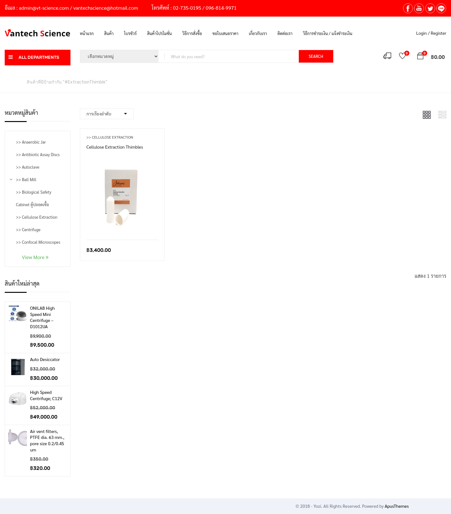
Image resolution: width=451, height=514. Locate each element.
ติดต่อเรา (285, 33)
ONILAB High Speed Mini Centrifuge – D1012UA (42, 317)
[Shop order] (107, 114)
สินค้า (109, 33)
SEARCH (316, 56)
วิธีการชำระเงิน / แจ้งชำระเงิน (327, 33)
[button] (420, 56)
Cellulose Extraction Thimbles (114, 147)
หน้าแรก (87, 33)
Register (438, 33)
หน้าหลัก (12, 81)
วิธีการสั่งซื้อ (192, 33)
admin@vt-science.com (44, 7)
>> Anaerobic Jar (31, 142)
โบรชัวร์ (130, 33)
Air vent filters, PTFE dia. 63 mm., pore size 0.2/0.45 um (47, 440)
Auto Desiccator (45, 359)
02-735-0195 (187, 7)
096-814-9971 (221, 7)
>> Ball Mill (26, 179)
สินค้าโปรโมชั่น (159, 33)
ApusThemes (397, 506)
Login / (423, 33)
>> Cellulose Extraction (36, 217)
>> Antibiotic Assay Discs (38, 154)
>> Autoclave (27, 167)
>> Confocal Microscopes (38, 242)
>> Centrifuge (28, 229)
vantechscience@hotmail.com (105, 7)
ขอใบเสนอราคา (225, 33)
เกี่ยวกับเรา (258, 33)
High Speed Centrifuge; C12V (46, 395)
